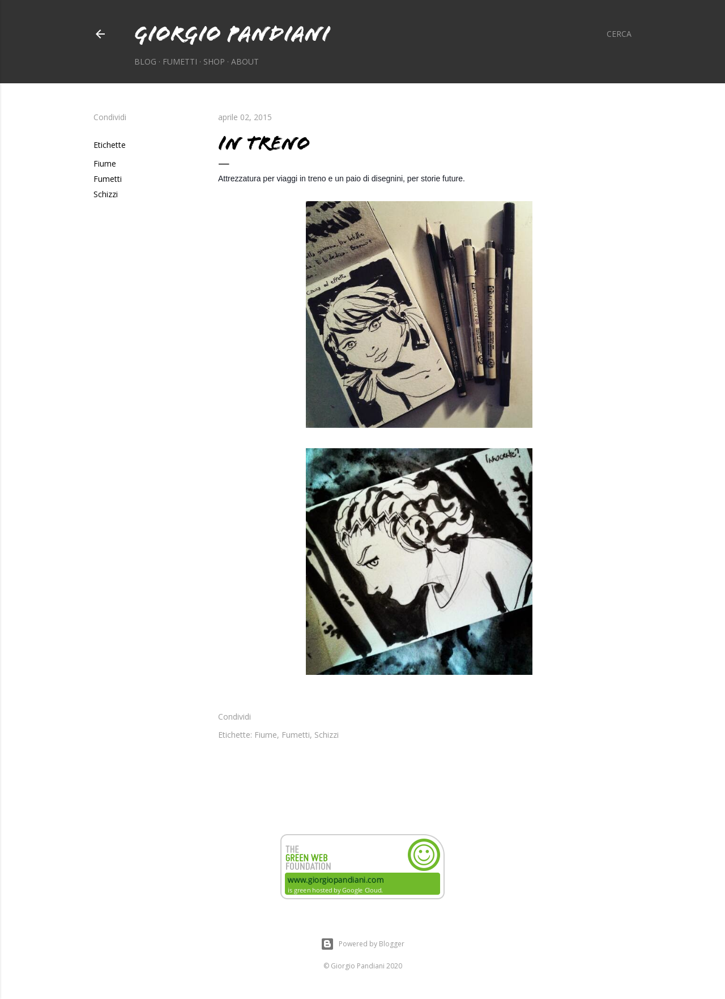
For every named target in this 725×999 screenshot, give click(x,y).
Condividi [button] (109, 117)
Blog (145, 61)
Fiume (104, 163)
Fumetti (180, 61)
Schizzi (105, 194)
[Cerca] (619, 34)
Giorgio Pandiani (232, 33)
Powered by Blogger (362, 944)
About (245, 61)
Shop (214, 61)
